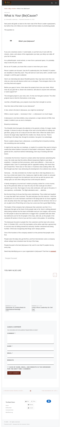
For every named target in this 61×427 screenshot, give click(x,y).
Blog (10, 8)
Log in (7, 405)
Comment (11, 333)
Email (10, 353)
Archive (14, 8)
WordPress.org (9, 412)
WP (11, 424)
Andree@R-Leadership (12, 19)
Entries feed (8, 407)
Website (10, 360)
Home (5, 8)
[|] (7, 3)
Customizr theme (26, 424)
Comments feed (9, 410)
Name (10, 346)
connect (53, 251)
